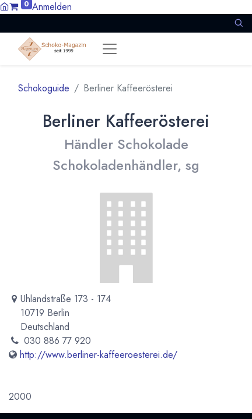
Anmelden (52, 6)
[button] (238, 23)
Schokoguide (43, 88)
